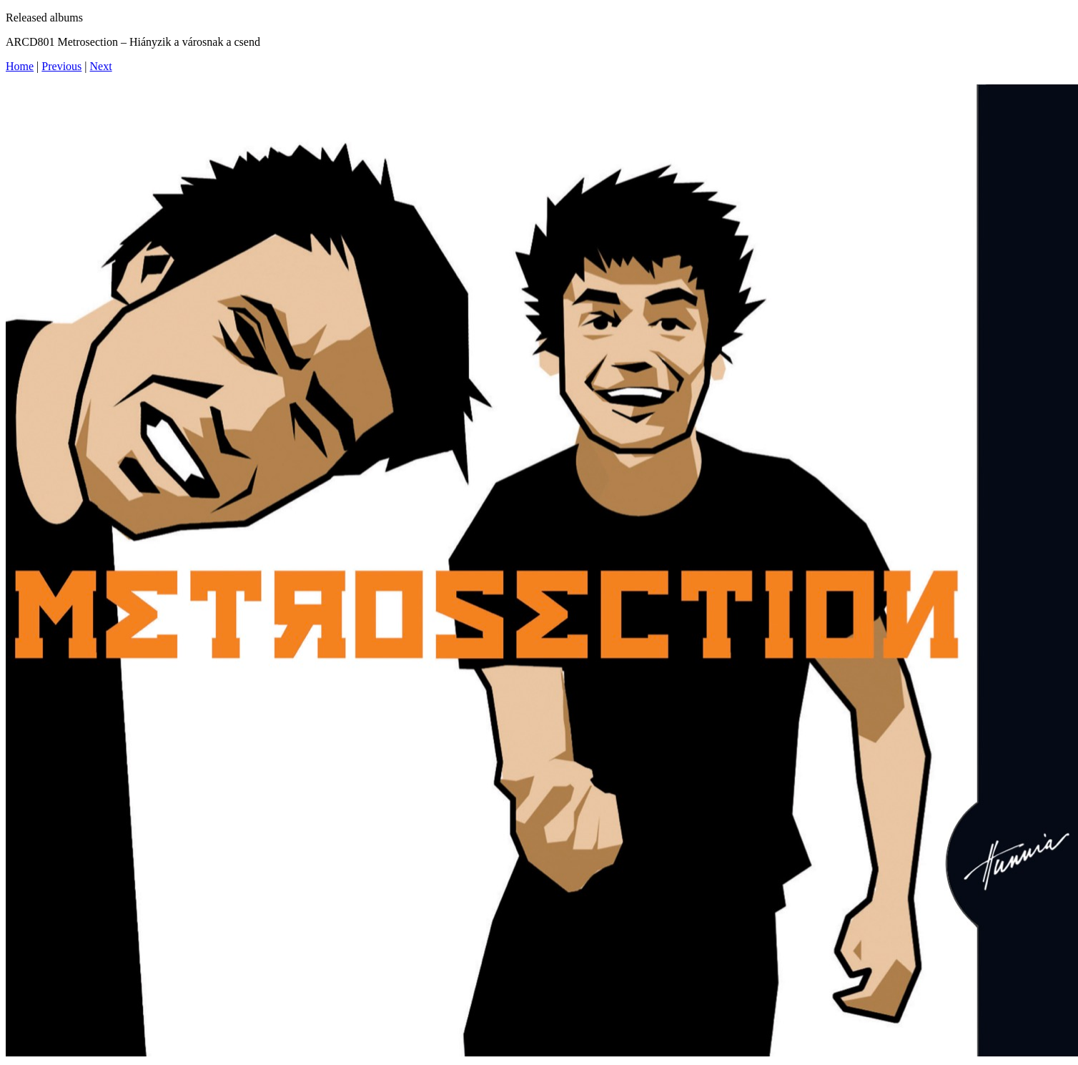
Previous (61, 66)
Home (20, 66)
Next (101, 66)
